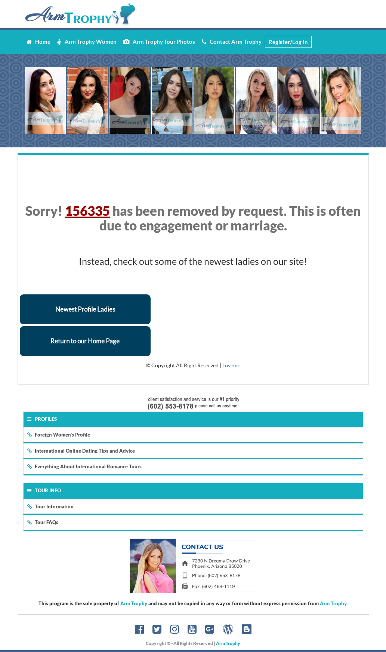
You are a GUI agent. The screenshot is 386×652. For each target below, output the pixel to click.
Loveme (231, 365)
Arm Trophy (133, 603)
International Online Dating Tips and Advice (81, 451)
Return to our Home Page (85, 341)
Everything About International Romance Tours (84, 466)
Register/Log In (288, 42)
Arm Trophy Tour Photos (159, 41)
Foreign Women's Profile (58, 435)
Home (38, 41)
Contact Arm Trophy (232, 41)
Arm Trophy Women (87, 41)
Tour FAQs (42, 522)
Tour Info (44, 490)
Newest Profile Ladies (85, 309)
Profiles (42, 419)
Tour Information (50, 506)
